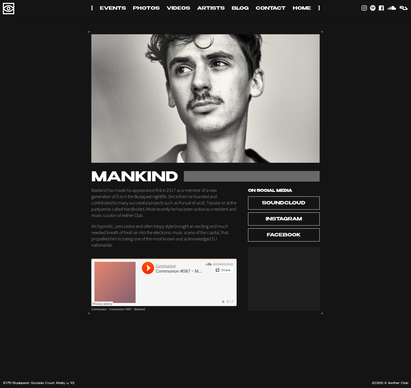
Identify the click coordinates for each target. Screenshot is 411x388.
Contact (271, 8)
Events (113, 8)
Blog (240, 8)
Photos (146, 8)
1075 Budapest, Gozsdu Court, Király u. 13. (39, 383)
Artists (211, 8)
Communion (99, 309)
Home (302, 8)
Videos (178, 8)
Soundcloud (283, 203)
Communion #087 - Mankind (127, 309)
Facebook (284, 235)
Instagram (284, 219)
